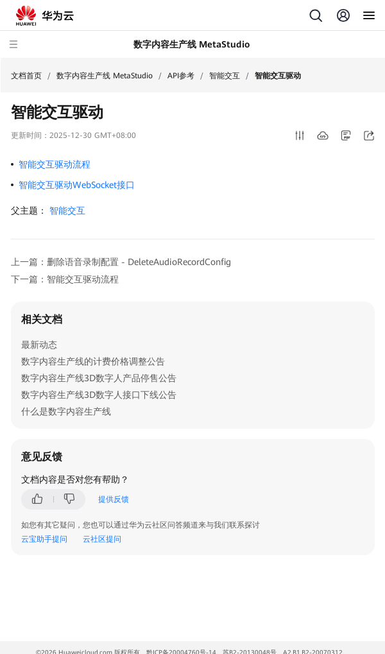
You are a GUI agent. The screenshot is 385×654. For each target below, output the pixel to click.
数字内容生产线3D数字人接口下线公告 (98, 395)
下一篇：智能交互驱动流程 (65, 279)
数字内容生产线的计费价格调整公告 (93, 361)
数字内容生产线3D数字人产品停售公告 (98, 378)
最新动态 (39, 345)
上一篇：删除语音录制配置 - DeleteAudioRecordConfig (121, 262)
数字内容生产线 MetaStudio (104, 75)
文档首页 (26, 75)
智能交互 (224, 75)
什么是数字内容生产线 (66, 411)
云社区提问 (102, 539)
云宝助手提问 (44, 539)
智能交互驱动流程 (54, 164)
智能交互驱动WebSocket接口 (77, 185)
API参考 (180, 75)
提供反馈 (113, 499)
